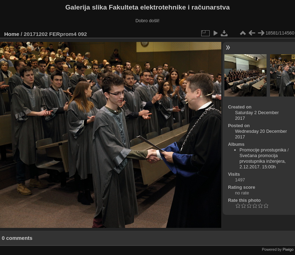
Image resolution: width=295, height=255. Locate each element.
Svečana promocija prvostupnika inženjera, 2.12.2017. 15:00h (263, 161)
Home (11, 34)
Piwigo (288, 249)
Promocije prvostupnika (263, 150)
